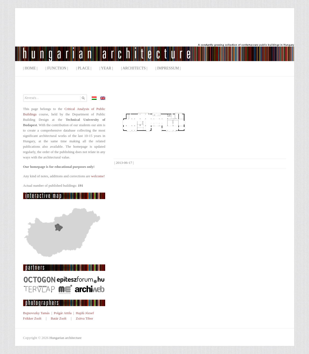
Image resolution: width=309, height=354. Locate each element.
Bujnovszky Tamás (36, 313)
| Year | (106, 68)
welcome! (98, 176)
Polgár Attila (63, 313)
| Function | (56, 68)
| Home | (30, 68)
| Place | (83, 68)
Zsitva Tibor (84, 318)
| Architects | (134, 68)
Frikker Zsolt (32, 318)
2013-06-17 (124, 163)
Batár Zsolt (58, 318)
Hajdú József (85, 313)
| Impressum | (168, 68)
